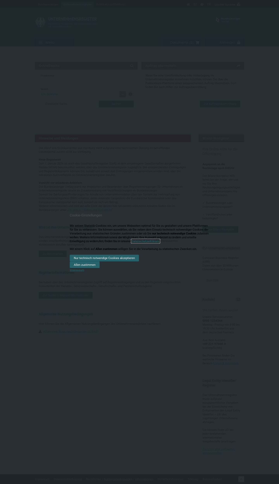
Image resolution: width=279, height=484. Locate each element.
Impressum (77, 270)
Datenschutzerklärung (146, 241)
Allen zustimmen (85, 264)
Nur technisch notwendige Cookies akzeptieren (104, 258)
